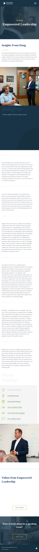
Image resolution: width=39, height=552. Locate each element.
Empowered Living (13, 395)
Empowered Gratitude (13, 401)
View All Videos (19, 507)
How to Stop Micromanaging (15, 413)
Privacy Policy (5, 549)
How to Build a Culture (14, 419)
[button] (35, 3)
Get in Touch (19, 537)
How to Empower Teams (14, 407)
